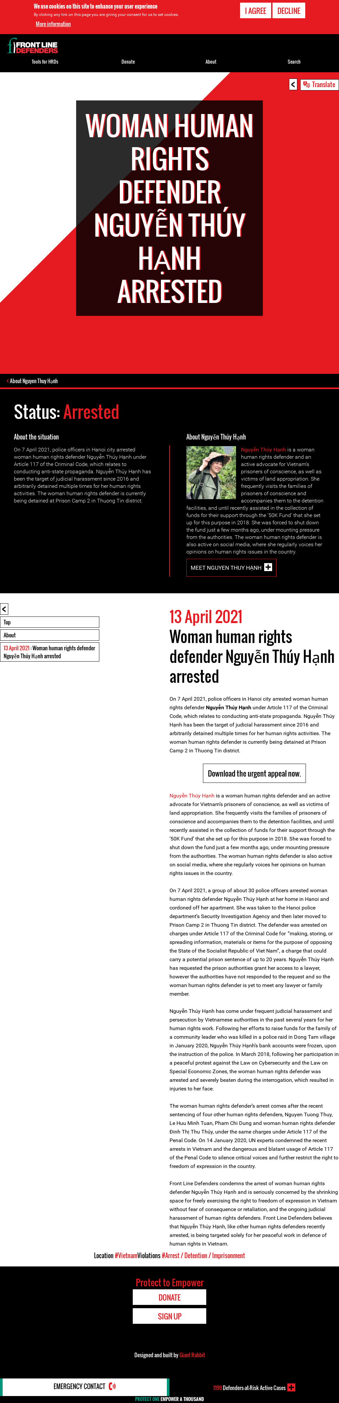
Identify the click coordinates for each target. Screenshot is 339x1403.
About (10, 636)
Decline (288, 10)
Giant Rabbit (192, 1356)
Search (294, 61)
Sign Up (169, 1317)
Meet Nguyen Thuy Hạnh (226, 568)
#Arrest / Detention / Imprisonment (203, 1256)
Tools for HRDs (45, 61)
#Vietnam (126, 1256)
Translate (323, 84)
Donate (128, 61)
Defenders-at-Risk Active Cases (249, 1387)
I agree (255, 10)
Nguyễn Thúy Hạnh (263, 450)
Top (7, 623)
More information (53, 24)
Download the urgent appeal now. (254, 774)
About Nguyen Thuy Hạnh (34, 381)
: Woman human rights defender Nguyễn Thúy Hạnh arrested (49, 653)
